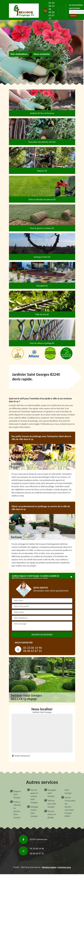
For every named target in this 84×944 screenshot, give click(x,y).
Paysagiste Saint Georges (52, 793)
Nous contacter (42, 54)
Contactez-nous (64, 867)
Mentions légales (49, 867)
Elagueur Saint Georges (17, 794)
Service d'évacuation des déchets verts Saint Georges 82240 (69, 806)
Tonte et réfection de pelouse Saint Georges (17, 810)
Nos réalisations (19, 54)
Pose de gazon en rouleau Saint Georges (34, 796)
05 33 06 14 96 (51, 6)
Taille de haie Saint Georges (52, 803)
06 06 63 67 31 (51, 15)
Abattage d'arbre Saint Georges (34, 811)
